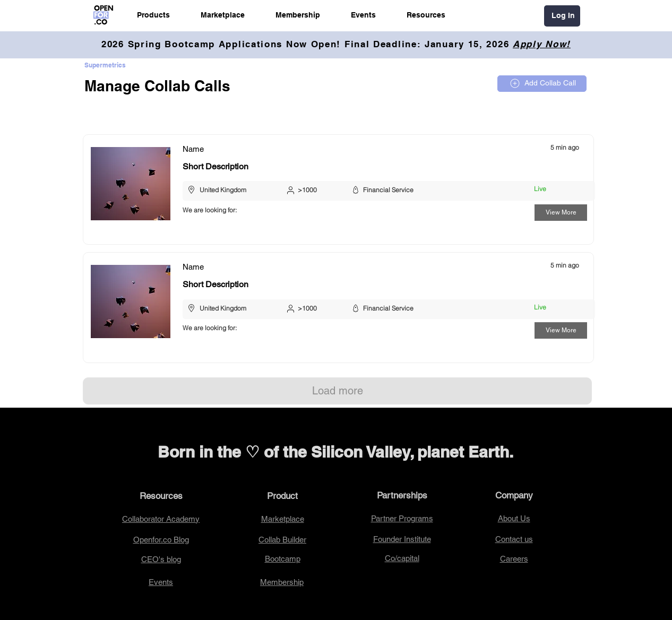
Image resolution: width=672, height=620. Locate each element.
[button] (153, 14)
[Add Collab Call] (542, 83)
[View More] (561, 212)
